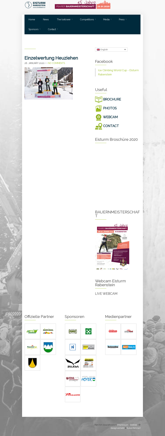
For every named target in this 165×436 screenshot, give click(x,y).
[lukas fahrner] (134, 428)
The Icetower (64, 19)
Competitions (87, 19)
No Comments (56, 63)
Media (106, 19)
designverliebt (117, 428)
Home (32, 19)
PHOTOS (106, 108)
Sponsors (34, 29)
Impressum (122, 425)
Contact (52, 29)
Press (122, 19)
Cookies (133, 425)
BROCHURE (108, 99)
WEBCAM (106, 117)
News (46, 19)
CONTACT (107, 126)
